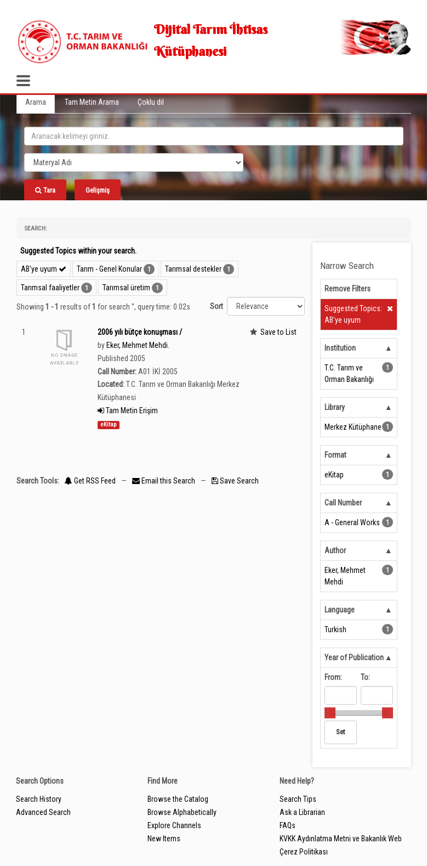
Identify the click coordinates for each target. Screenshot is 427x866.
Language (339, 609)
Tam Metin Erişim (128, 410)
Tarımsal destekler (193, 269)
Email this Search (164, 480)
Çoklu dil (151, 102)
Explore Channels (174, 825)
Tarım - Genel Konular (109, 269)
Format (335, 455)
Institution (340, 348)
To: (365, 677)
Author (335, 550)
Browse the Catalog (177, 799)
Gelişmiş (98, 190)
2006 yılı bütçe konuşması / (140, 332)
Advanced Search (43, 812)
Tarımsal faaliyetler (50, 287)
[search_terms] (213, 136)
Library (334, 407)
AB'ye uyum (43, 269)
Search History (38, 799)
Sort (216, 306)
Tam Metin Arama (92, 102)
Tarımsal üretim (126, 287)
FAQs (287, 825)
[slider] (329, 712)
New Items (163, 838)
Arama (35, 102)
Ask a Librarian (302, 812)
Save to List (278, 332)
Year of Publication (354, 657)
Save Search (235, 480)
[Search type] (133, 162)
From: (333, 677)
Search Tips (298, 799)
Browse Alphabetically (182, 812)
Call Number (343, 502)
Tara (45, 190)
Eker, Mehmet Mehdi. (137, 345)
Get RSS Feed (90, 480)
